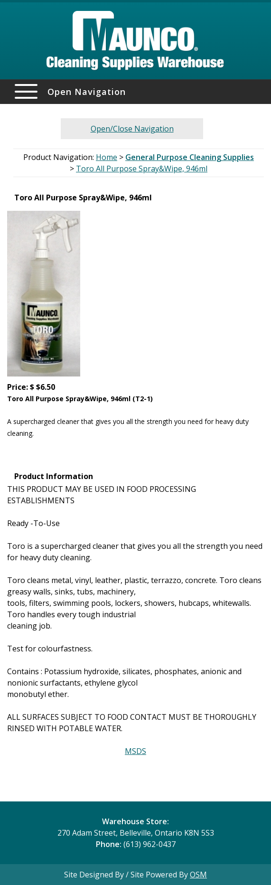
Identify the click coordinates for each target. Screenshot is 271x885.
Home (106, 157)
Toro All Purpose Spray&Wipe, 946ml (141, 168)
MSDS (135, 751)
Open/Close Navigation (132, 128)
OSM (198, 874)
